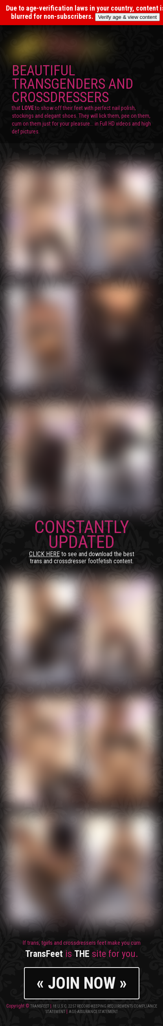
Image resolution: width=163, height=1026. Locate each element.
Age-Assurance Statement (93, 1012)
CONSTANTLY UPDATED (82, 541)
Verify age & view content (127, 17)
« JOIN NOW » (82, 983)
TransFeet (39, 1006)
